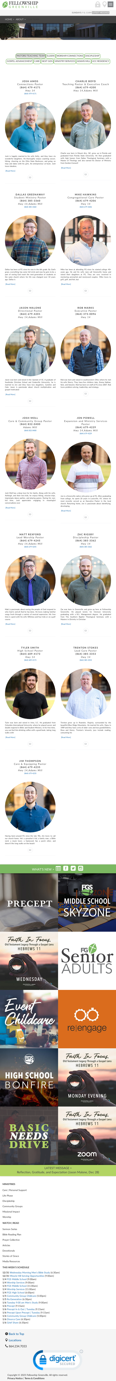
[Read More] (10, 171)
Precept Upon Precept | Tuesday (23, 1313)
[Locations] (105, 6)
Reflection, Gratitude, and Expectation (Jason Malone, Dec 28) (58, 1172)
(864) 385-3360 (30, 207)
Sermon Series (9, 1229)
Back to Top (14, 1334)
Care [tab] (37, 61)
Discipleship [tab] (92, 56)
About (20, 19)
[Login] (98, 6)
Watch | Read (10, 1223)
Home (8, 19)
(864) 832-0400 (30, 430)
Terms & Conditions (34, 1378)
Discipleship (8, 1201)
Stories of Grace (10, 1256)
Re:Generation (14, 1299)
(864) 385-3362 (86, 547)
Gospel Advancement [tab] (19, 61)
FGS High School (15, 1293)
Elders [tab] (51, 56)
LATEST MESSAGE (100, 13)
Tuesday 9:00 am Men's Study (22, 1303)
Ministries (8, 1184)
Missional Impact (11, 1212)
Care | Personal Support (14, 1190)
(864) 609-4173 (30, 660)
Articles (6, 1245)
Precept (11, 1306)
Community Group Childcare (21, 1296)
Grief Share (12, 1323)
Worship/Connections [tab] (70, 56)
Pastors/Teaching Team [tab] (31, 56)
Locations (13, 1340)
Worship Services (16, 1283)
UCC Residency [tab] (100, 61)
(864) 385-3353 (86, 660)
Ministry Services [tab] (65, 61)
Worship (6, 1217)
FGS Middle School (17, 1279)
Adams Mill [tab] (83, 61)
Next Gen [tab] (47, 61)
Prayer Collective (11, 1240)
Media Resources (11, 1261)
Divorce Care (13, 1319)
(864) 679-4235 (30, 773)
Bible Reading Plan (11, 1235)
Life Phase (7, 1196)
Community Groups (12, 1206)
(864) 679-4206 (86, 207)
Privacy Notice (15, 1378)
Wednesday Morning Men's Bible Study (30, 1273)
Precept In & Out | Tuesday (21, 1309)
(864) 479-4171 (30, 94)
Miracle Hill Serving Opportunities (27, 1276)
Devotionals (8, 1251)
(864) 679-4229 (86, 433)
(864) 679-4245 (30, 547)
